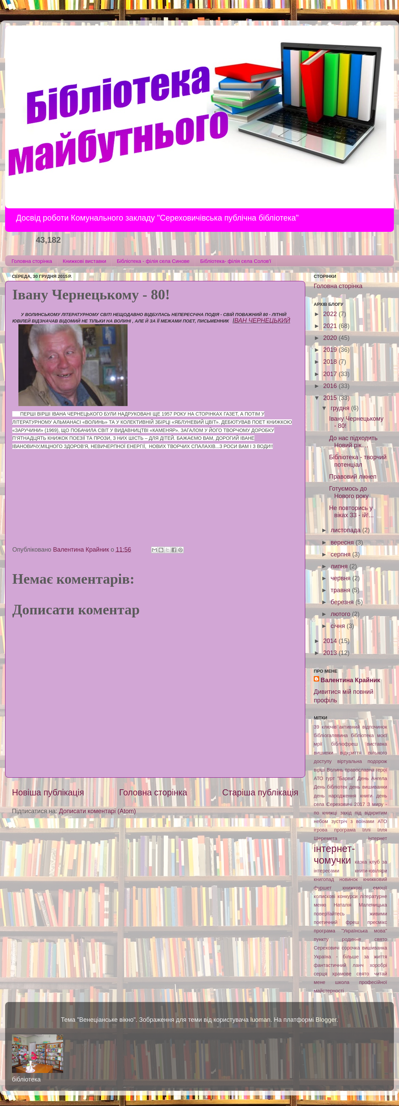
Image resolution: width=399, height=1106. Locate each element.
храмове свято (350, 973)
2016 (331, 386)
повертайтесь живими (350, 913)
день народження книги (343, 795)
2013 (331, 652)
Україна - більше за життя (350, 956)
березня (342, 602)
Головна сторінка (32, 261)
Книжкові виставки (84, 261)
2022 (331, 314)
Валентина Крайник (350, 680)
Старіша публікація (260, 792)
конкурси (348, 896)
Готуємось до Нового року (349, 492)
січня (338, 626)
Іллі (367, 830)
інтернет (377, 838)
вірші (319, 770)
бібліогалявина (331, 735)
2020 (331, 337)
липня (339, 566)
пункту (321, 939)
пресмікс (377, 922)
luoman (260, 1019)
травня (341, 590)
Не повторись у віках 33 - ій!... (351, 512)
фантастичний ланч (339, 965)
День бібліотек (330, 787)
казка (361, 862)
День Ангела (372, 778)
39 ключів (325, 727)
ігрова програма (335, 830)
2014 (331, 641)
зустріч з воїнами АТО (359, 821)
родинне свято (364, 939)
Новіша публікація (48, 792)
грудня (340, 408)
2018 (331, 361)
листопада (346, 530)
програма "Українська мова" (350, 930)
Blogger (325, 1019)
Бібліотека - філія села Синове (153, 261)
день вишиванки (368, 787)
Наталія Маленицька (360, 905)
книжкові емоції (364, 888)
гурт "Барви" (340, 778)
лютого (341, 614)
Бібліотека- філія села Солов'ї (235, 261)
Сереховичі (327, 948)
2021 (331, 326)
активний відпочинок (363, 727)
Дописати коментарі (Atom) (97, 811)
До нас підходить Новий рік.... (353, 442)
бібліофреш (344, 744)
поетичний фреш (336, 922)
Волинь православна (350, 770)
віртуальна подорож (362, 761)
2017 (331, 374)
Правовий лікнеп (352, 476)
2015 (331, 397)
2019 (331, 349)
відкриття (350, 753)
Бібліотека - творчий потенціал (357, 461)
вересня (342, 542)
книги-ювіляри (371, 870)
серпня (341, 554)
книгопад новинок (336, 879)
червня (341, 578)
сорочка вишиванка (364, 948)
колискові (324, 896)
